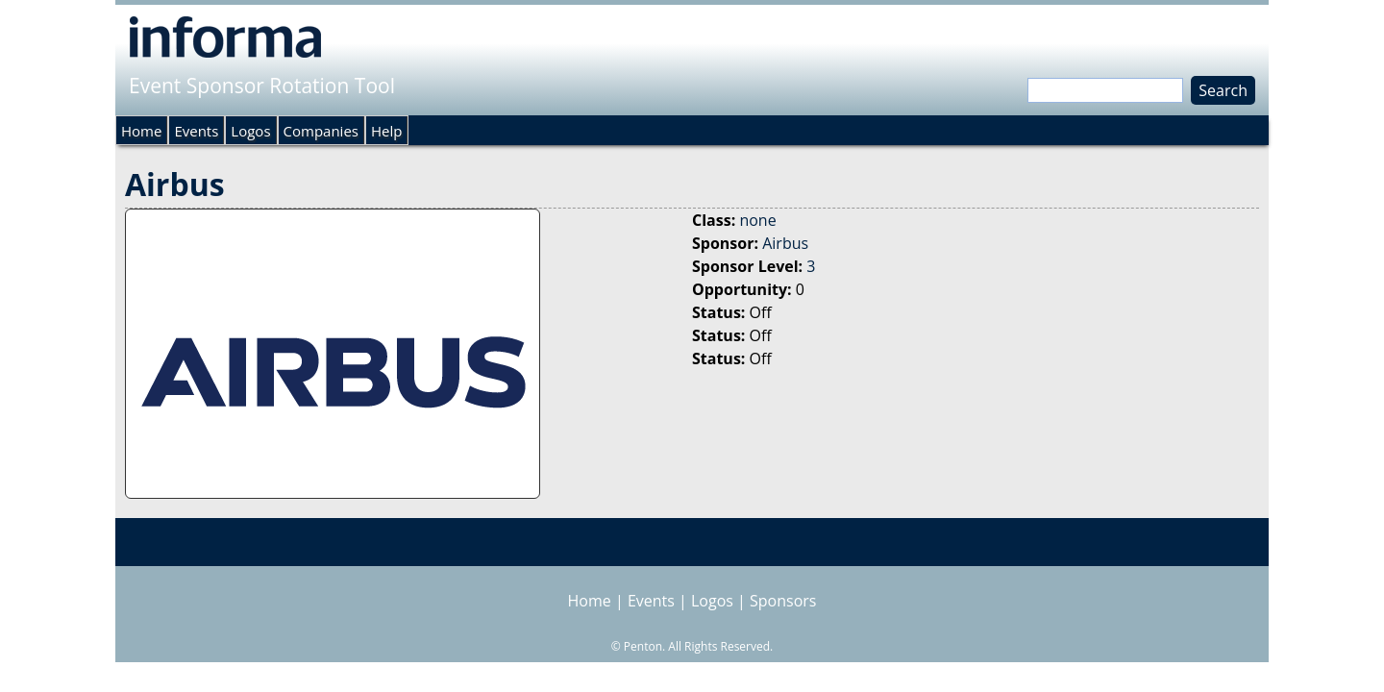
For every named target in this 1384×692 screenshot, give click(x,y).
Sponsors (783, 600)
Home (141, 130)
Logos (250, 130)
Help (386, 130)
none (757, 220)
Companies (321, 130)
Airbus (785, 243)
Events (196, 130)
